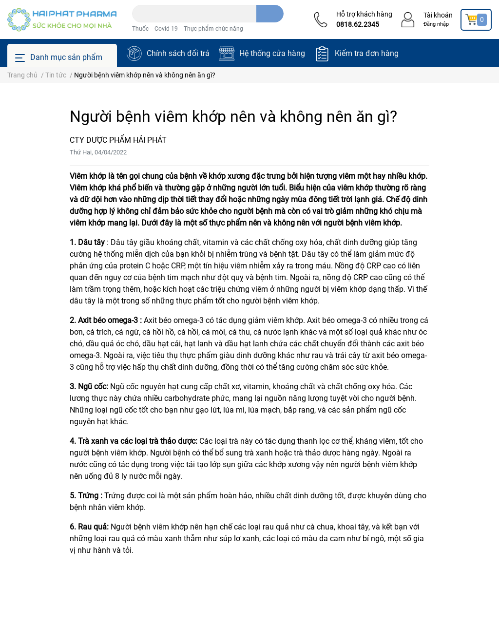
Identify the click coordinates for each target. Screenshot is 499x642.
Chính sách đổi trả (178, 53)
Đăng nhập (436, 24)
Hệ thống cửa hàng (272, 53)
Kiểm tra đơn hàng (367, 53)
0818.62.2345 (357, 24)
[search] (270, 13)
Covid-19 (166, 28)
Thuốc (140, 28)
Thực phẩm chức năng (213, 28)
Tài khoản (438, 15)
